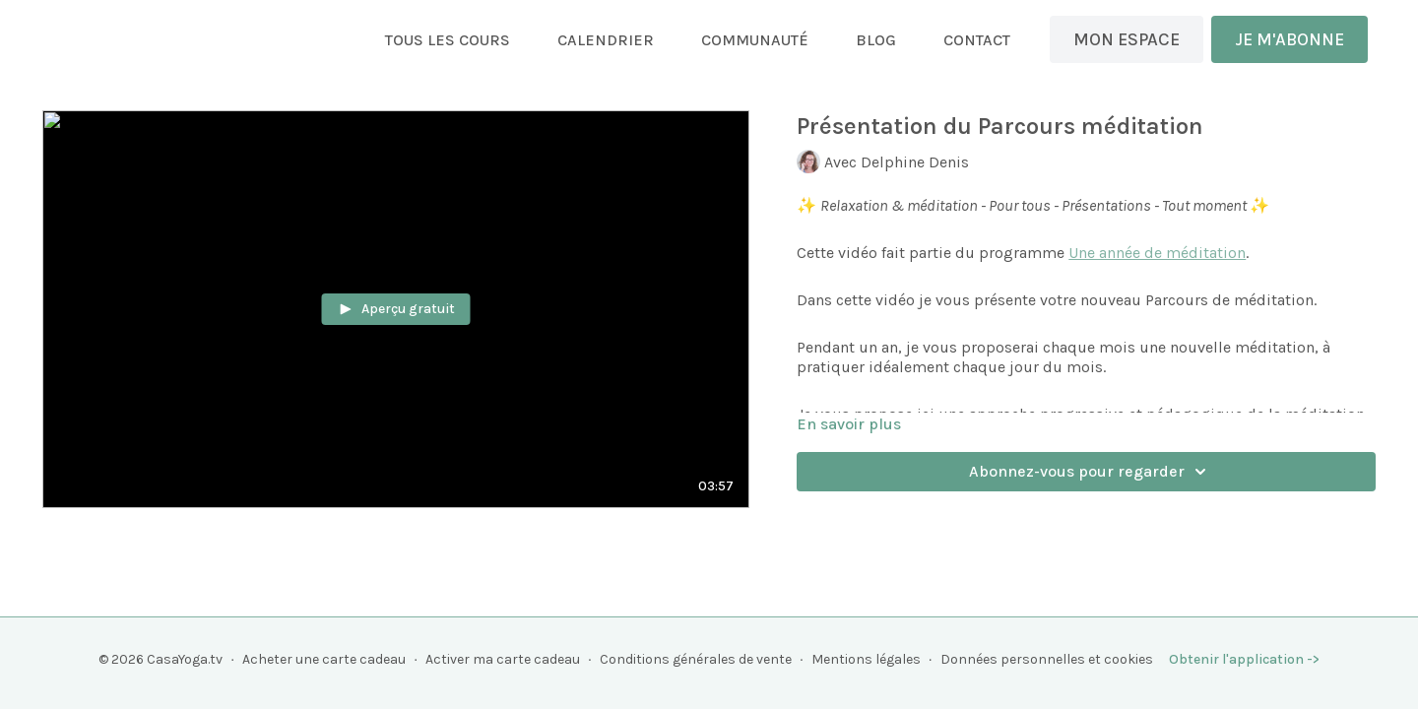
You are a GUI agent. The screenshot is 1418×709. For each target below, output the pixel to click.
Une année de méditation (1157, 252)
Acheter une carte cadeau (324, 659)
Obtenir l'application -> (1244, 659)
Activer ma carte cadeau (502, 659)
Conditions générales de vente (696, 659)
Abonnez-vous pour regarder (1090, 471)
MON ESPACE (1126, 39)
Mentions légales (866, 659)
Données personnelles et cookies (1046, 659)
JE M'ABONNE (1289, 39)
